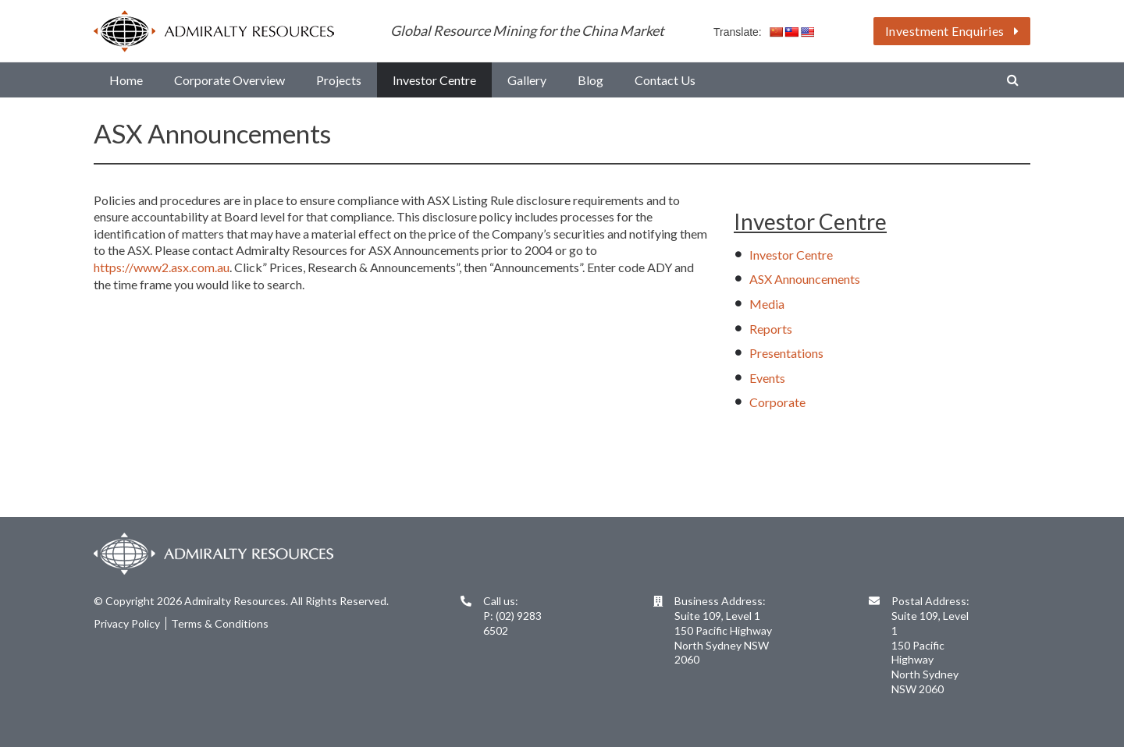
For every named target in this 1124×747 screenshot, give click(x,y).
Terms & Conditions (220, 623)
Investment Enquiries (952, 30)
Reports (770, 328)
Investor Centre (791, 254)
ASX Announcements (804, 278)
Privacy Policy (127, 623)
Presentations (786, 352)
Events (767, 377)
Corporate (777, 402)
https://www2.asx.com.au (161, 267)
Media (766, 303)
